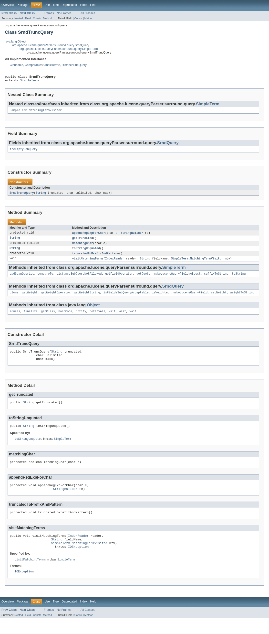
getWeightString (87, 298)
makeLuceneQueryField (190, 298)
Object (93, 310)
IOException (78, 562)
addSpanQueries (22, 278)
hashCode (65, 317)
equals (15, 317)
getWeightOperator (56, 298)
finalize (31, 317)
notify (81, 317)
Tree (56, 5)
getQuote (143, 278)
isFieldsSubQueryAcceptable (126, 298)
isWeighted (160, 298)
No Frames (64, 13)
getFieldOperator (119, 278)
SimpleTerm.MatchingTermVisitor (36, 112)
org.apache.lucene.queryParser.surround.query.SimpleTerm (59, 49)
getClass (48, 317)
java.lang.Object (15, 41)
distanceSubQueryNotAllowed (79, 278)
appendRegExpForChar (88, 236)
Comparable (33, 65)
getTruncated (82, 241)
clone (14, 298)
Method (47, 18)
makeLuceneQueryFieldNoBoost (177, 278)
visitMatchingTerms (87, 263)
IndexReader (114, 263)
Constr (37, 18)
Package (22, 5)
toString (239, 278)
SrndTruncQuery (22, 195)
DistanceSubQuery (74, 65)
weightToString (242, 298)
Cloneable (16, 65)
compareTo (45, 278)
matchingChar (82, 246)
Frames (49, 13)
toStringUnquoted (86, 252)
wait (112, 317)
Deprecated (69, 5)
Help (93, 5)
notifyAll (97, 317)
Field (28, 18)
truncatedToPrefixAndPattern (95, 257)
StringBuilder (132, 236)
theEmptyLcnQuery (24, 151)
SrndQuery (168, 144)
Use (47, 5)
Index (83, 5)
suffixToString (216, 278)
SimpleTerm (50, 65)
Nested (18, 18)
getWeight (30, 298)
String (41, 195)
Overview (7, 5)
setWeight (219, 298)
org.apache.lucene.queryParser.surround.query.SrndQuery (50, 45)
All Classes (88, 13)
